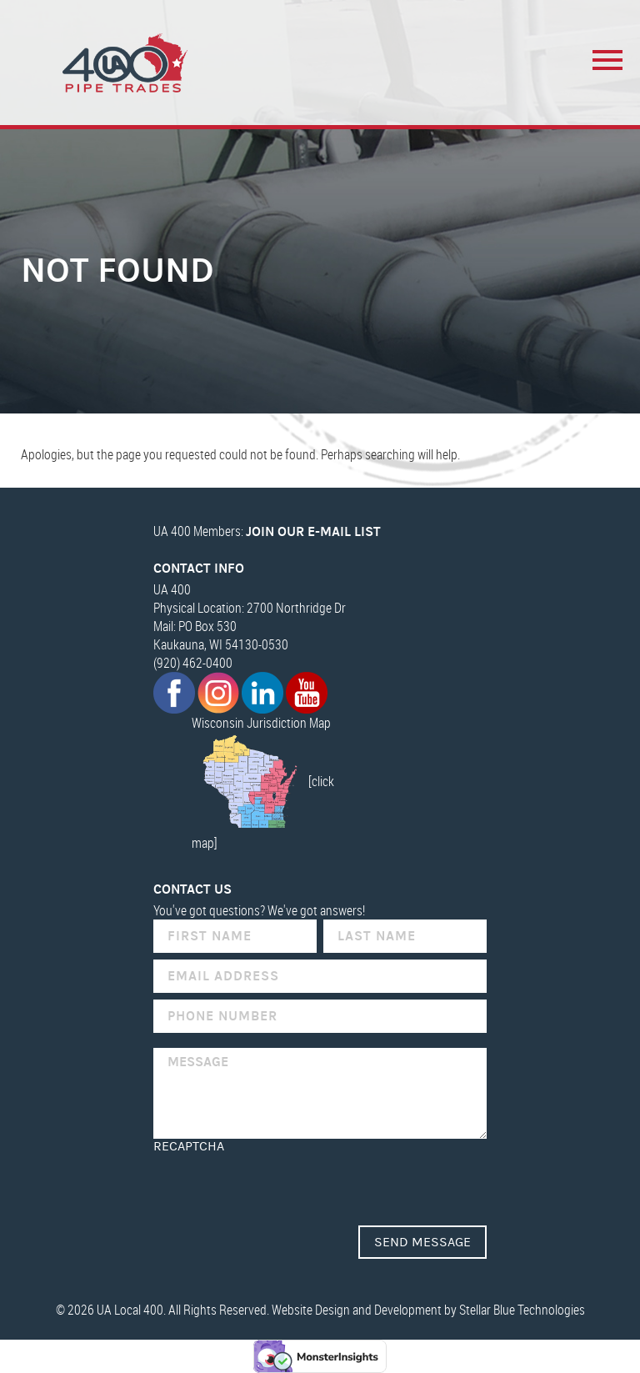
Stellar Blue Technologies (522, 1309)
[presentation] (280, 1186)
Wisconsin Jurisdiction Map (261, 723)
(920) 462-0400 (192, 663)
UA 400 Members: (267, 531)
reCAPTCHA (188, 1146)
